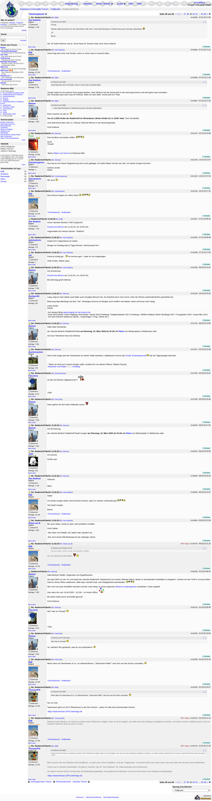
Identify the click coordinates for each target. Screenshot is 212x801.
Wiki (139, 4)
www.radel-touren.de (7, 124)
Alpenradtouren (5, 126)
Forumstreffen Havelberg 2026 (13, 93)
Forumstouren (8, 109)
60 (205, 14)
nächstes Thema (81, 782)
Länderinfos (7, 105)
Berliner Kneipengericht (126, 587)
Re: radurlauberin (58, 191)
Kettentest (66, 71)
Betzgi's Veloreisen (7, 122)
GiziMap (6, 100)
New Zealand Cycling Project (10, 134)
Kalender (87, 4)
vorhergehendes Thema (39, 782)
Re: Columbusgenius (59, 176)
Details (24, 30)
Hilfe (131, 4)
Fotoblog (76, 366)
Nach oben (32, 47)
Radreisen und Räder (57, 366)
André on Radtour (6, 129)
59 (202, 14)
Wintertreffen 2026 (9, 114)
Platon (122, 331)
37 (185, 14)
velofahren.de (5, 131)
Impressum (80, 797)
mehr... (24, 116)
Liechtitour (4, 127)
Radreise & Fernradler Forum (34, 9)
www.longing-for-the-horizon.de (76, 312)
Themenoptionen (38, 14)
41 (196, 14)
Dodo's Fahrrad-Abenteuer (9, 138)
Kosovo (5, 98)
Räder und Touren (62, 153)
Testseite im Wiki (8, 107)
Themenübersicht (62, 782)
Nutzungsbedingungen (111, 797)
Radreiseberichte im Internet (13, 94)
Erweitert (23, 40)
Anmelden (199, 2)
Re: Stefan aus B (66, 544)
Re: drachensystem (58, 373)
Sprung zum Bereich (182, 787)
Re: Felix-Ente (57, 399)
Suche (120, 4)
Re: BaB (55, 17)
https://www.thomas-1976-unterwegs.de (65, 711)
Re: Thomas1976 (58, 718)
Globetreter (4, 133)
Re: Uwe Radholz (58, 50)
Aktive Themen (103, 4)
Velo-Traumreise (6, 136)
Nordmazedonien (9, 96)
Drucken (206, 47)
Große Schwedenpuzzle (136, 355)
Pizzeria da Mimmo (55, 227)
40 (194, 14)
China (5, 112)
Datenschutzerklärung (93, 797)
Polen (5, 110)
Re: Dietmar (56, 133)
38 (188, 14)
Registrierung (71, 4)
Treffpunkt (55, 9)
